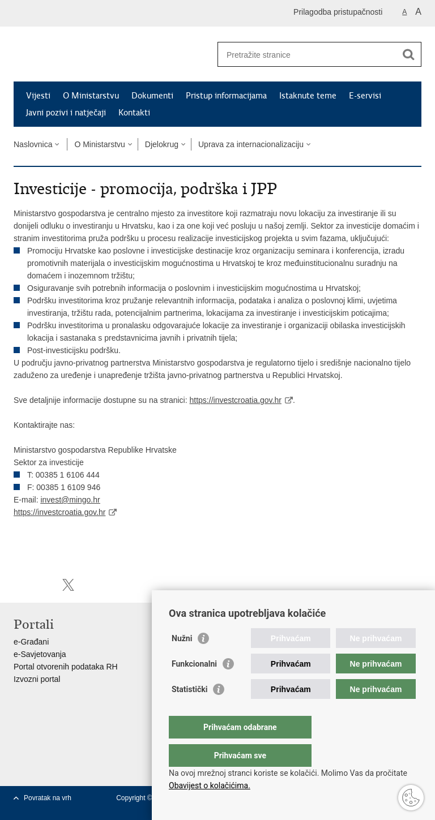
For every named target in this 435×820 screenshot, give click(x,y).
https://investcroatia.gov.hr (236, 400)
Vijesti (38, 96)
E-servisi (365, 96)
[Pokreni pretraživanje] (408, 54)
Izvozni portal (37, 679)
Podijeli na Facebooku (44, 585)
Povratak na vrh (47, 798)
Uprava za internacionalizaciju (251, 144)
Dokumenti (152, 96)
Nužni (182, 661)
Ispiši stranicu (19, 585)
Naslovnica (33, 144)
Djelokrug (161, 144)
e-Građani (31, 641)
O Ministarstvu (91, 96)
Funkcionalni (194, 686)
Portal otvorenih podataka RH (66, 666)
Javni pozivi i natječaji (66, 113)
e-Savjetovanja (40, 654)
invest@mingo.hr (70, 499)
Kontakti (134, 113)
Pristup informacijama (226, 96)
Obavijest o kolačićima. (209, 785)
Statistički (189, 711)
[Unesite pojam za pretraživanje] (307, 54)
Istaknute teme (307, 96)
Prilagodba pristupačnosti (337, 11)
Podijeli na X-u (68, 585)
